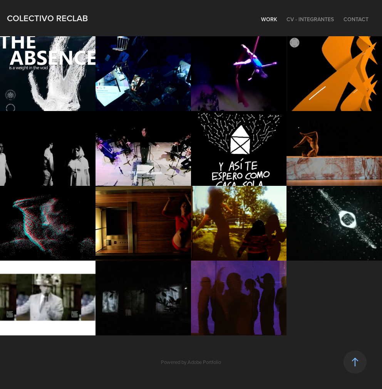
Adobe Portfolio (204, 362)
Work (269, 19)
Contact (356, 19)
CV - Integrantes (310, 19)
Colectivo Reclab (47, 18)
